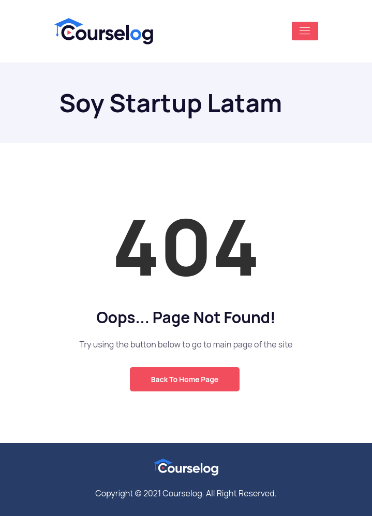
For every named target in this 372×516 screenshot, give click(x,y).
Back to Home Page (184, 379)
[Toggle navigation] (305, 31)
